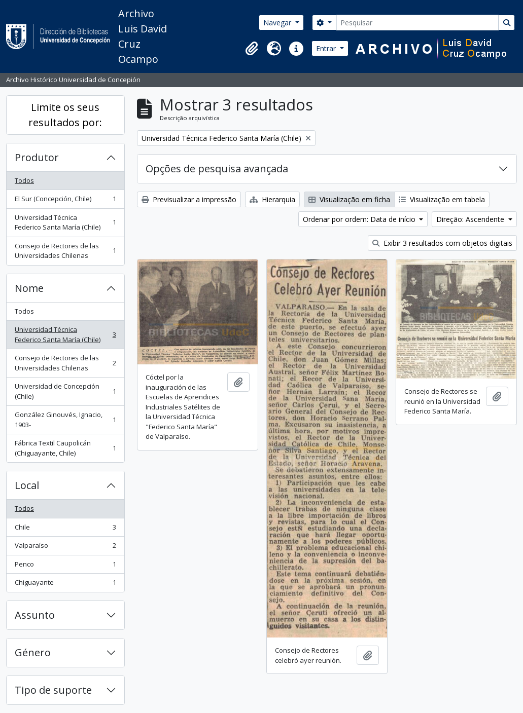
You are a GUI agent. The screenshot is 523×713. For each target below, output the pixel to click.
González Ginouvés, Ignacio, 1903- (65, 419)
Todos (24, 180)
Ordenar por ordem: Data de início (360, 219)
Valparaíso (65, 547)
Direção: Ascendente (471, 219)
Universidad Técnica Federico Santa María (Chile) (65, 222)
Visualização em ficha (349, 199)
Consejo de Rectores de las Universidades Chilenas (65, 250)
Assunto (35, 615)
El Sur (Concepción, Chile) (65, 201)
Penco (65, 566)
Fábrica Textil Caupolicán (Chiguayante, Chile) (65, 448)
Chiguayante (65, 584)
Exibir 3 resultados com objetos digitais (442, 243)
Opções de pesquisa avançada (217, 168)
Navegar (278, 22)
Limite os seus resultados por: (65, 114)
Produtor (37, 157)
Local (27, 485)
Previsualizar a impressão (189, 199)
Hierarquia (272, 199)
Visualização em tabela (442, 199)
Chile (65, 529)
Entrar (327, 48)
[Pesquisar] (417, 22)
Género (33, 652)
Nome (29, 288)
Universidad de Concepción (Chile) (65, 391)
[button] (251, 48)
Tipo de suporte (53, 690)
